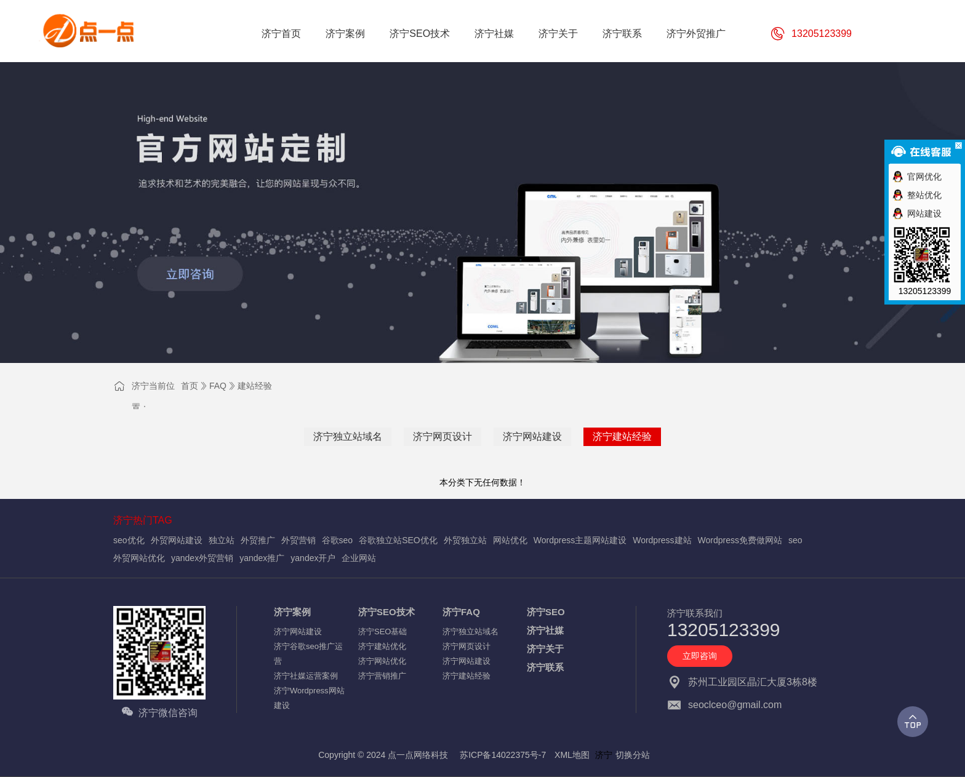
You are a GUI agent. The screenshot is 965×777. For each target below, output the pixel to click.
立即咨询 (700, 656)
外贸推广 (258, 540)
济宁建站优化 (382, 646)
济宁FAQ (461, 612)
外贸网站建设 (176, 540)
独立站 (221, 540)
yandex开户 (312, 558)
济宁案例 (292, 612)
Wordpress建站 (662, 540)
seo (795, 540)
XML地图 (572, 755)
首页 (189, 386)
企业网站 (359, 558)
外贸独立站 (465, 540)
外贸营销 (298, 540)
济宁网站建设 (532, 436)
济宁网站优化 (382, 661)
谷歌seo (337, 540)
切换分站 (632, 755)
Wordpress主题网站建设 (580, 540)
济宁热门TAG (142, 520)
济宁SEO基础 (382, 631)
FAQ (217, 386)
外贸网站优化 (139, 558)
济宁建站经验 (622, 436)
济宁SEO (546, 612)
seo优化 (129, 540)
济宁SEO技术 (386, 612)
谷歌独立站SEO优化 (398, 540)
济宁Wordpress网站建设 (309, 698)
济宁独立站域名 (347, 436)
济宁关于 (545, 649)
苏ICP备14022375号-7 (503, 755)
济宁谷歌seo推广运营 (308, 654)
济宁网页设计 (442, 436)
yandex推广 (261, 558)
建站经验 (255, 386)
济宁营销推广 (382, 675)
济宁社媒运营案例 (306, 675)
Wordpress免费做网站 (740, 540)
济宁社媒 (545, 630)
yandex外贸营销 (202, 558)
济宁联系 (545, 667)
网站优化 (510, 540)
